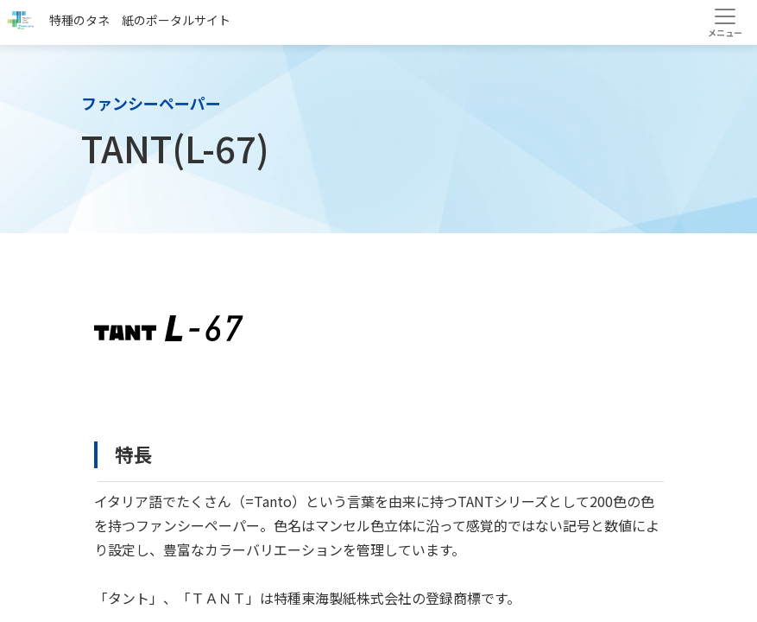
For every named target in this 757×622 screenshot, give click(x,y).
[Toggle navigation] (724, 22)
